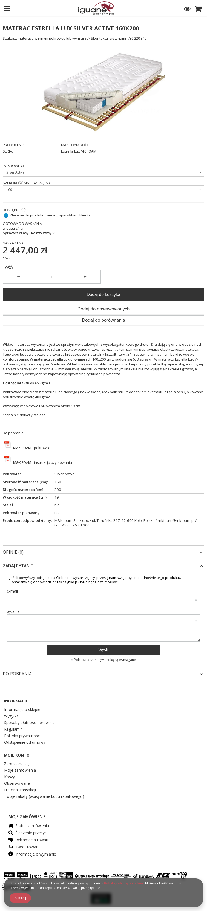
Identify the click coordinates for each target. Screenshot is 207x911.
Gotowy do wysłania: (23, 223)
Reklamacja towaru (32, 840)
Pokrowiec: (13, 165)
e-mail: (13, 591)
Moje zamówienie (27, 817)
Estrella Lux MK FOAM (78, 151)
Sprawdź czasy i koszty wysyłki (29, 233)
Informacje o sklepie (22, 710)
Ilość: (8, 267)
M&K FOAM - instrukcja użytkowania (42, 462)
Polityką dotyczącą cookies (123, 883)
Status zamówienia (32, 826)
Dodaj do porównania (103, 320)
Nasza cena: (13, 243)
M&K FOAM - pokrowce (31, 447)
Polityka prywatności (22, 736)
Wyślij (103, 650)
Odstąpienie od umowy (24, 742)
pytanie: (14, 611)
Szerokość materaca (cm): (26, 183)
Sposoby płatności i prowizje (29, 723)
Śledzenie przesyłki (31, 833)
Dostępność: (14, 210)
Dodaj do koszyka (103, 294)
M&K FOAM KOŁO (75, 145)
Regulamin (13, 729)
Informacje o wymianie (35, 854)
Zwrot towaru (27, 847)
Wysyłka (11, 716)
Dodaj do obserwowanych (103, 309)
